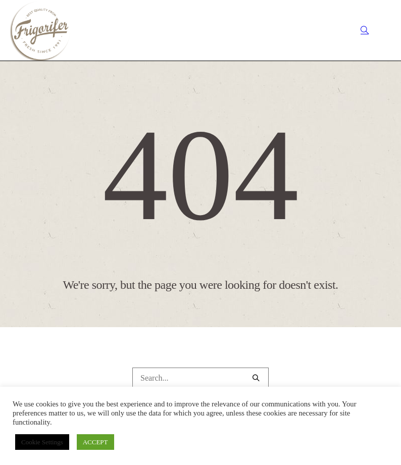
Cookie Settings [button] (42, 442)
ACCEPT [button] (95, 442)
